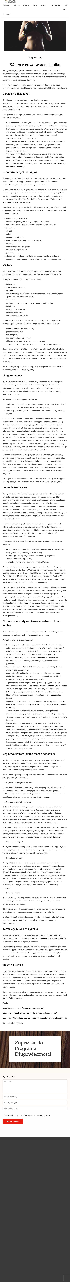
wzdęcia (9, 290)
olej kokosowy (13, 837)
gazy (25, 303)
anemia (37, 603)
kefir (38, 692)
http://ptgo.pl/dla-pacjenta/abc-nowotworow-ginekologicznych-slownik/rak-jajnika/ (35, 1018)
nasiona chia (50, 686)
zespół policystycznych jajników (51, 938)
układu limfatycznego (48, 182)
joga (8, 739)
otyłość (9, 231)
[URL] (35, 1108)
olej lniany (10, 689)
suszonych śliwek (38, 686)
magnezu (54, 695)
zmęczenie (10, 300)
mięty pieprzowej (33, 704)
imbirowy (60, 701)
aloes (30, 689)
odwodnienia (40, 657)
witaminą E (55, 837)
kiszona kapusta (55, 692)
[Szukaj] (35, 14)
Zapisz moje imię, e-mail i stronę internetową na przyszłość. (28, 1115)
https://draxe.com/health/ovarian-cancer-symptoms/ (23, 1008)
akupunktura (61, 704)
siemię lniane (61, 686)
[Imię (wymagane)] (35, 1096)
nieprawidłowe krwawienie (16, 329)
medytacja (10, 708)
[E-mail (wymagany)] (35, 1102)
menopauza (16, 253)
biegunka (27, 603)
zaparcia (31, 303)
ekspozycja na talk (29, 813)
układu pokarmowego (11, 202)
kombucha (44, 692)
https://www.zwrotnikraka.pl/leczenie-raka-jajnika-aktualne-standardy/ (30, 1013)
